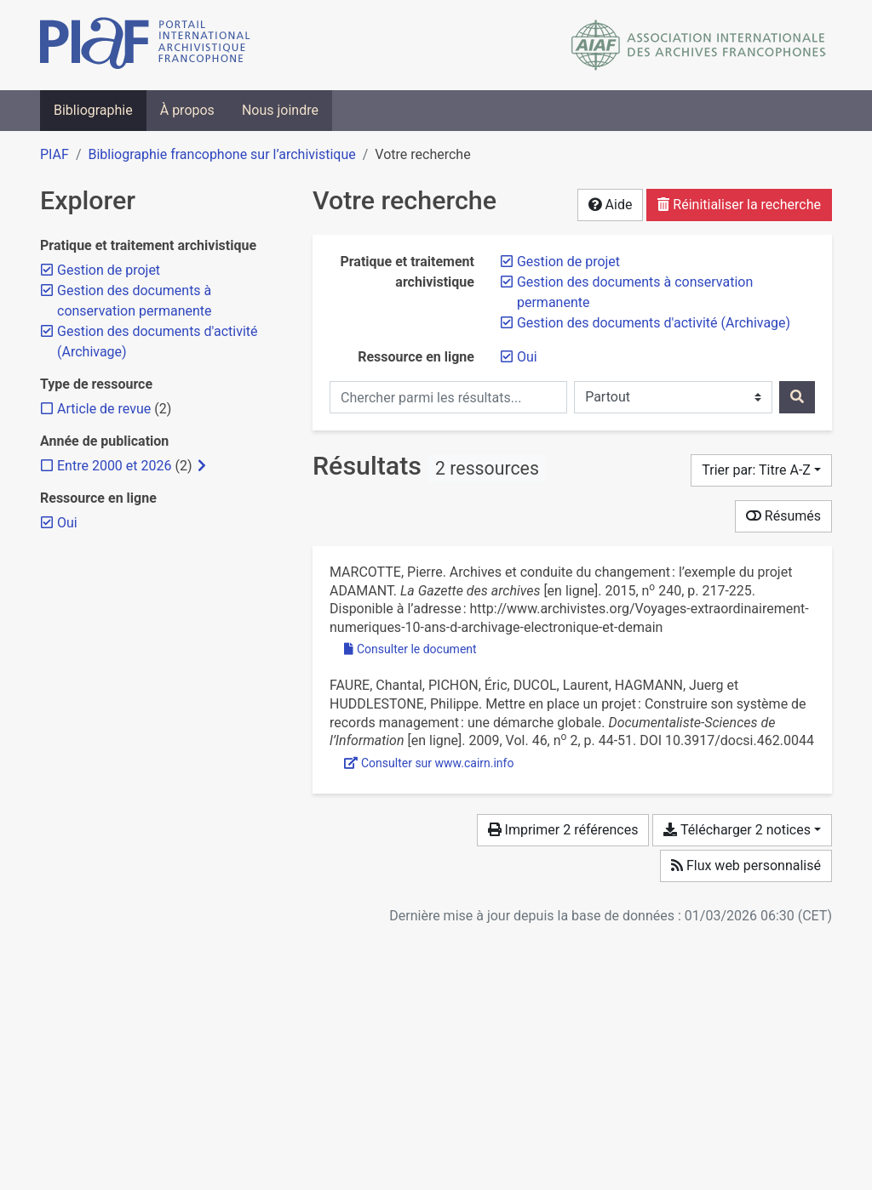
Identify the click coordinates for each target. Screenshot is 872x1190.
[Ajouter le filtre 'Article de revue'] (104, 409)
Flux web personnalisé (746, 865)
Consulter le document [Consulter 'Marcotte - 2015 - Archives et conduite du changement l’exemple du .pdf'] (410, 649)
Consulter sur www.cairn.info (428, 763)
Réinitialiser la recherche (739, 204)
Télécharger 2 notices (736, 830)
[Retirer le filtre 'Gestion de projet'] (568, 261)
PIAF (54, 154)
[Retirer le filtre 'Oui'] (527, 357)
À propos (187, 110)
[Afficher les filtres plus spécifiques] (202, 466)
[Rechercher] (797, 397)
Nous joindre (280, 110)
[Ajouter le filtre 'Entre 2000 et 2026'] (114, 466)
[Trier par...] (761, 470)
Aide (610, 204)
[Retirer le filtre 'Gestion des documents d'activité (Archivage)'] (653, 323)
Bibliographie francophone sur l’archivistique (221, 154)
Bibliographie (93, 110)
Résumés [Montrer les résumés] (783, 516)
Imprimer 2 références (563, 830)
